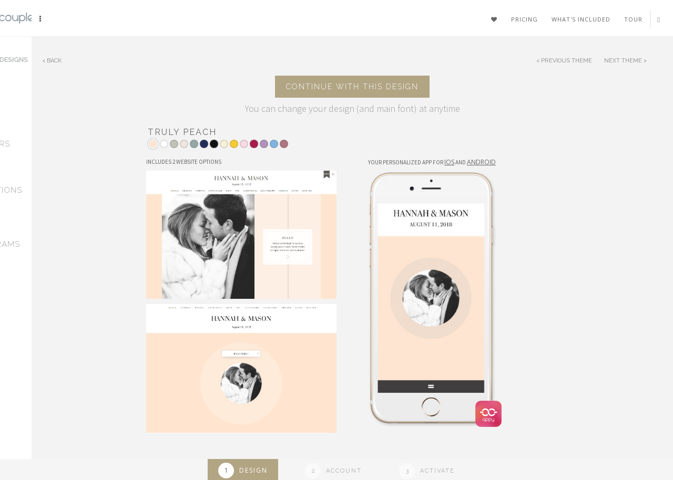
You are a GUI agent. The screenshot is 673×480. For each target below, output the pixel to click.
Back (54, 60)
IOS (449, 162)
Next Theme (624, 60)
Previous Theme (566, 60)
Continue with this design (352, 86)
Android (481, 162)
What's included (581, 19)
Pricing (524, 19)
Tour (633, 19)
